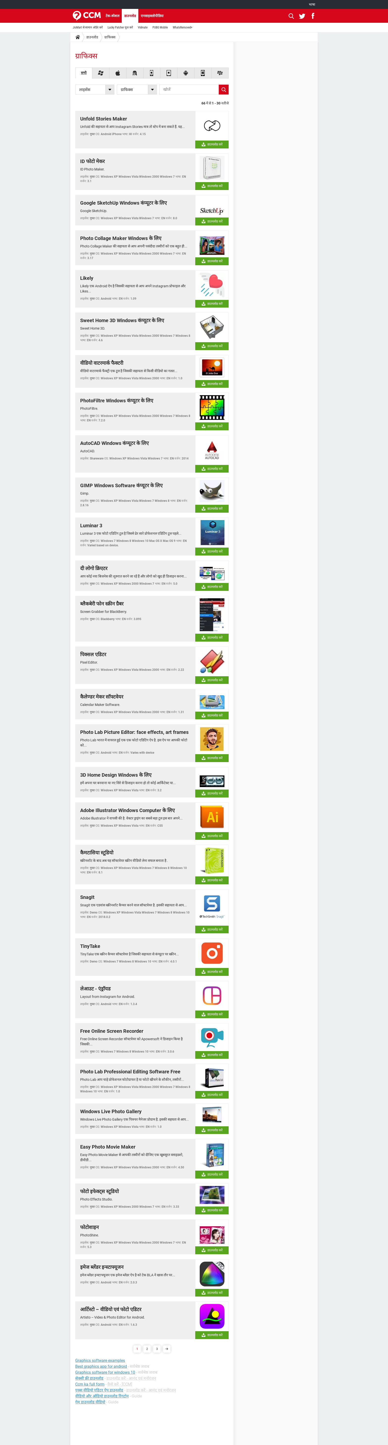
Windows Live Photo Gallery (111, 1111)
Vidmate (142, 27)
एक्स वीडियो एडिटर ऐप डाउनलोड (99, 1390)
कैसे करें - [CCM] (119, 1384)
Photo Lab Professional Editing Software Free (130, 1072)
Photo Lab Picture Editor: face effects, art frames (134, 732)
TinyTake (90, 946)
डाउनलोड (130, 16)
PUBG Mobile (160, 27)
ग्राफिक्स (109, 37)
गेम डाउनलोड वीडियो (90, 1402)
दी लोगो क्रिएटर (93, 568)
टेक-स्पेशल (112, 16)
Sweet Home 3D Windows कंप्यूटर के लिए (122, 320)
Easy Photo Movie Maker (107, 1147)
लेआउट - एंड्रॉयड (95, 989)
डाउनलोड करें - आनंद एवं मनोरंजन (131, 1378)
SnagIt (87, 897)
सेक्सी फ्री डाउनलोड (89, 1378)
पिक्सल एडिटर (93, 654)
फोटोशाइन (89, 1227)
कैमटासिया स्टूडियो (96, 853)
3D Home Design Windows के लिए (115, 775)
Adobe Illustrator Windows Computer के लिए (127, 810)
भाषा (312, 4)
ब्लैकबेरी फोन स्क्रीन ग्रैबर (101, 604)
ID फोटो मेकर (92, 161)
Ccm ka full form (89, 1384)
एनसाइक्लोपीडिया (152, 16)
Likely (86, 278)
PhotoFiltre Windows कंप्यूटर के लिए (116, 401)
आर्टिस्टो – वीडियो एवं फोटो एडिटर (110, 1309)
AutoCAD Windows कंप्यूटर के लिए (114, 443)
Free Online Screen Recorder (111, 1031)
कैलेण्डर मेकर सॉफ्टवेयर (101, 697)
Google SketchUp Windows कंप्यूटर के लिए (123, 203)
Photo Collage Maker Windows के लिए (120, 238)
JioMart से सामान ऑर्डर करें (88, 27)
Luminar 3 (91, 526)
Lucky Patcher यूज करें (120, 27)
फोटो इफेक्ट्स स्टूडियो (99, 1191)
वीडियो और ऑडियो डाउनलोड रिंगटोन (102, 1396)
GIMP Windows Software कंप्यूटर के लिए (121, 485)
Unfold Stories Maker (103, 119)
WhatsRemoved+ (182, 27)
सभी (84, 73)
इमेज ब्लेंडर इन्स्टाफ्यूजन (101, 1267)
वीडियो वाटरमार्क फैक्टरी (101, 363)
